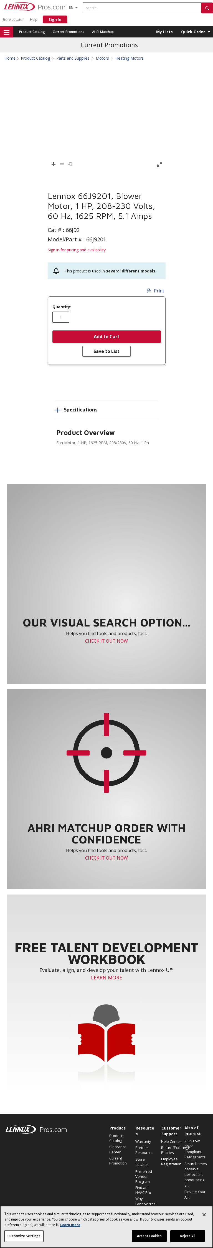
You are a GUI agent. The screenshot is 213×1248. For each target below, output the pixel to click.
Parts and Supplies (72, 58)
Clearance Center (117, 1149)
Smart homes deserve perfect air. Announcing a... (195, 1174)
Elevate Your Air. (195, 1194)
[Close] (204, 1215)
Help (33, 19)
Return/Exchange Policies (171, 1150)
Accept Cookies (149, 1236)
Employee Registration (171, 1161)
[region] (106, 1227)
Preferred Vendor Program (143, 1176)
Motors (102, 58)
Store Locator (13, 19)
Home (10, 58)
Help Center (171, 1141)
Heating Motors (129, 58)
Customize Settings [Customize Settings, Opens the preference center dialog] (23, 1236)
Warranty (143, 1141)
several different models (130, 271)
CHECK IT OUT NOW (106, 641)
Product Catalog (32, 31)
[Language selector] (71, 7)
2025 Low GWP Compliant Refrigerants (195, 1149)
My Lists (164, 31)
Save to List (106, 351)
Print (155, 291)
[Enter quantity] (60, 317)
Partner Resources (144, 1150)
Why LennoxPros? (145, 1201)
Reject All (187, 1236)
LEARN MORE (106, 977)
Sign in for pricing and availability (77, 249)
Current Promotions (68, 31)
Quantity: (61, 306)
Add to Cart (107, 337)
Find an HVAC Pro (143, 1190)
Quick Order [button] (193, 31)
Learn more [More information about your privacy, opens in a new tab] (70, 1224)
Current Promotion (118, 1161)
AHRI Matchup (103, 31)
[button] (207, 7)
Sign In (55, 19)
